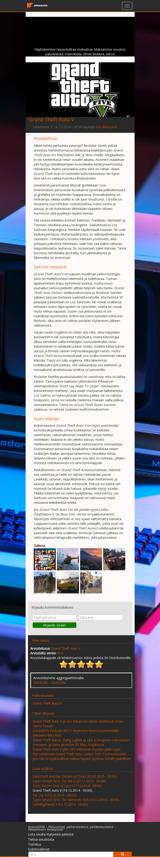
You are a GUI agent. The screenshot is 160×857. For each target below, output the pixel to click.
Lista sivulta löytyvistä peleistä (50, 834)
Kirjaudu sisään (54, 625)
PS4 (60, 653)
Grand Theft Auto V (65, 648)
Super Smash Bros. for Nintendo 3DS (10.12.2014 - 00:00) (76, 799)
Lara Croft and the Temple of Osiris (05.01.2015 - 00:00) (75, 776)
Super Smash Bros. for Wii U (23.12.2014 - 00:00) (69, 781)
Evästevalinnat (39, 849)
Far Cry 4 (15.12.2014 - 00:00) (55, 795)
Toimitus (34, 844)
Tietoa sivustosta (41, 839)
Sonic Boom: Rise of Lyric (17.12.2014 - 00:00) (67, 785)
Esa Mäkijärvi (106, 127)
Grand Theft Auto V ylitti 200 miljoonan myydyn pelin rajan (76, 749)
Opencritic (58, 682)
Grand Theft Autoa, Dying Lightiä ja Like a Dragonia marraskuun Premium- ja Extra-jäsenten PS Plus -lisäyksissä (81, 742)
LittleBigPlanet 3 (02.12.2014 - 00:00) (60, 804)
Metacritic (40, 682)
